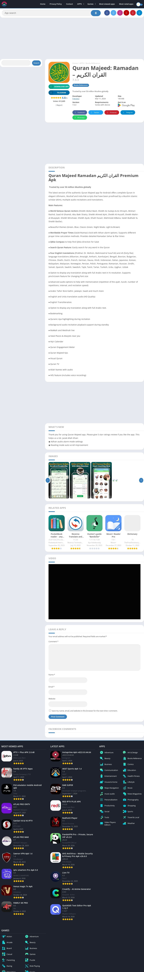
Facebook (79, 114)
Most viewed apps (107, 4)
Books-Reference (93, 64)
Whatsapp (79, 119)
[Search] (51, 14)
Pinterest (111, 114)
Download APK (59, 87)
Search (36, 64)
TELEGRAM (57, 93)
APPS (79, 4)
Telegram (127, 114)
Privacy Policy (56, 4)
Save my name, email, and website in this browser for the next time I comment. (85, 712)
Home (42, 4)
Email (51, 688)
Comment (53, 642)
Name (52, 676)
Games (90, 4)
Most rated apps (126, 4)
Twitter (94, 114)
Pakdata (75, 100)
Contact (69, 4)
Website (52, 700)
